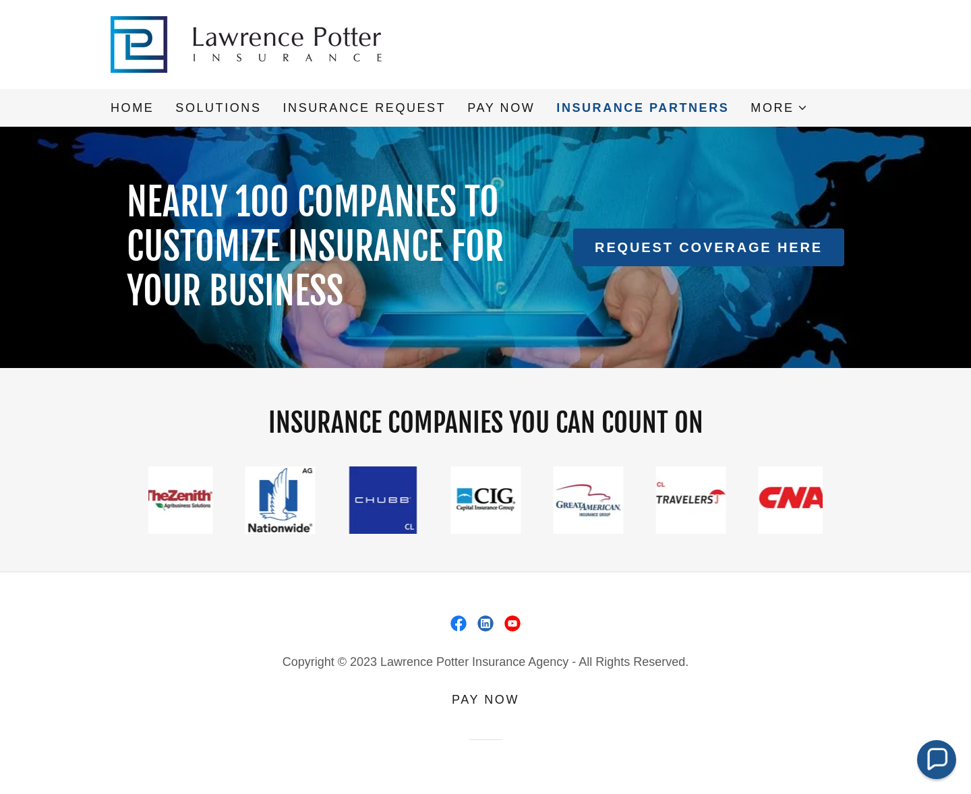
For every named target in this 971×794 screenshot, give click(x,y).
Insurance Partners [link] (642, 108)
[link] (254, 43)
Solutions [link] (218, 108)
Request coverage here (709, 247)
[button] (779, 108)
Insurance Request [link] (364, 108)
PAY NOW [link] (501, 108)
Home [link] (132, 108)
